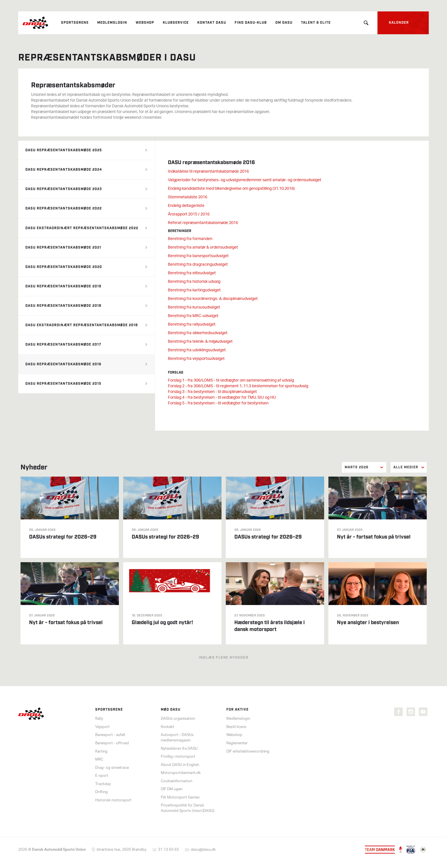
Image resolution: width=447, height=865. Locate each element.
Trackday (103, 784)
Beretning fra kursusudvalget (194, 307)
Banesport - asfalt (110, 735)
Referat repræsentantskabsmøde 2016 (203, 223)
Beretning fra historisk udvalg (194, 281)
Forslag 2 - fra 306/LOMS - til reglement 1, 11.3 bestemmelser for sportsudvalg (238, 386)
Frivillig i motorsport (178, 757)
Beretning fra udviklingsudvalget (197, 350)
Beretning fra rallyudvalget (192, 324)
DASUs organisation (178, 719)
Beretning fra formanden (190, 239)
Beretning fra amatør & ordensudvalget (203, 247)
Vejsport (102, 727)
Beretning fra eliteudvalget (192, 273)
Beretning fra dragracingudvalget (198, 264)
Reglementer (237, 743)
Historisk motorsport (113, 800)
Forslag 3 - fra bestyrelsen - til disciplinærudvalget (212, 392)
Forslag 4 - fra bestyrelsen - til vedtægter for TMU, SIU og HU (222, 397)
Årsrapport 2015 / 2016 (189, 214)
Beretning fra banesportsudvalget (198, 256)
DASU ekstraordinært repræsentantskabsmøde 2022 (81, 228)
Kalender (399, 23)
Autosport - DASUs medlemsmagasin (177, 738)
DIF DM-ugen (171, 789)
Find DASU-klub (251, 23)
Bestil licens (236, 727)
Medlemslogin (112, 23)
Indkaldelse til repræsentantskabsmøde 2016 (208, 171)
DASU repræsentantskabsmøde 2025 (63, 150)
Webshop (145, 23)
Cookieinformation (176, 781)
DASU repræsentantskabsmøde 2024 (63, 170)
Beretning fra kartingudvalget (194, 290)
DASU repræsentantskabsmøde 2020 (63, 267)
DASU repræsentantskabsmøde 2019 (63, 286)
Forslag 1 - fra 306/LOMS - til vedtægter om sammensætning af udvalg (231, 380)
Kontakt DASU (211, 23)
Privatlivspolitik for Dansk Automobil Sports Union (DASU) (187, 808)
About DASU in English (180, 765)
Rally (99, 719)
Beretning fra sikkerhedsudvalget (197, 333)
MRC (99, 759)
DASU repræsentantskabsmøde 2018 (63, 306)
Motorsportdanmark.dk (181, 773)
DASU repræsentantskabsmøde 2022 (63, 208)
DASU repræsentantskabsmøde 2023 (63, 189)
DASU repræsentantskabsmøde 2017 (63, 344)
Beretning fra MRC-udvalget (193, 316)
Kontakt (167, 727)
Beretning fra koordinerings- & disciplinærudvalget (213, 299)
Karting (101, 751)
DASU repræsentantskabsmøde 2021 (63, 247)
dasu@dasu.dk (203, 850)
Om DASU (283, 23)
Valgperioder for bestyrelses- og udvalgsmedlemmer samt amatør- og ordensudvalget (244, 180)
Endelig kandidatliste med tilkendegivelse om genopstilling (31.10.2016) (231, 188)
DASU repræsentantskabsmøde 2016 (63, 364)
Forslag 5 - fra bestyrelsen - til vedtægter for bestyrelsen (218, 403)
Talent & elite (316, 23)
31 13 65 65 (168, 850)
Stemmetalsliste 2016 (187, 197)
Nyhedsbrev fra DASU (179, 749)
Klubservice (176, 23)
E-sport (101, 776)
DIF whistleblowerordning (247, 751)
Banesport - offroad (112, 743)
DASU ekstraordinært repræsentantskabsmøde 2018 (81, 325)
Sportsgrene (75, 23)
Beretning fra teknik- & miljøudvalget (200, 341)
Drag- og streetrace (112, 768)
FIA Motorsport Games (180, 797)
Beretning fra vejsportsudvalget (196, 358)
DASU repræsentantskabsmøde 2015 (63, 384)
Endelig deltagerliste (186, 205)
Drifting (101, 792)
